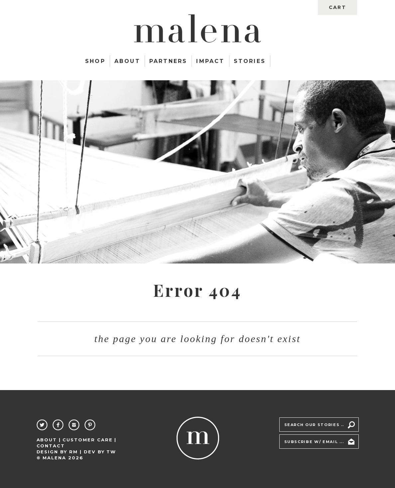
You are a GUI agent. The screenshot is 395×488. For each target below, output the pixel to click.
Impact (210, 61)
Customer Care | (89, 439)
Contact (51, 445)
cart (337, 7)
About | (49, 439)
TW (111, 451)
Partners (168, 61)
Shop (95, 61)
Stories (250, 61)
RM (73, 451)
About (127, 61)
